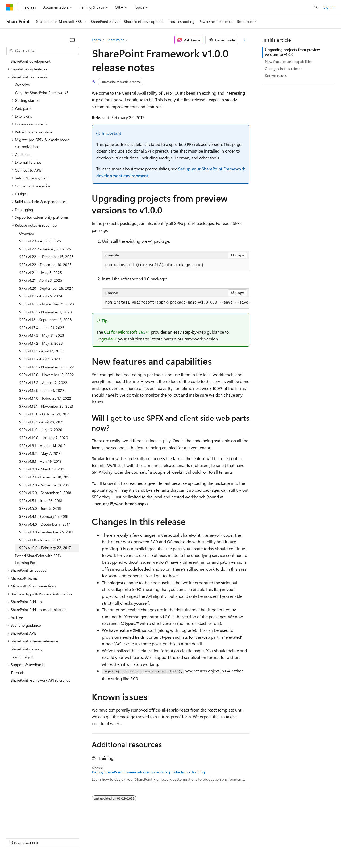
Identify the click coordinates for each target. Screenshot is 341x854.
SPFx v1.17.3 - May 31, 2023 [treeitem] (41, 335)
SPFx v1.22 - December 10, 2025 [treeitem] (45, 264)
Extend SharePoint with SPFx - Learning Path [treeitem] (39, 559)
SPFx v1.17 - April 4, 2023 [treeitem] (39, 358)
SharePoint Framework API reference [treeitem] (40, 680)
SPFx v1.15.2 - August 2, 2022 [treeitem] (43, 382)
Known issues (276, 75)
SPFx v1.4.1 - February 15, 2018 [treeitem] (43, 516)
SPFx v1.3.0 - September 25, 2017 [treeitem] (46, 532)
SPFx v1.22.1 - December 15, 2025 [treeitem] (46, 256)
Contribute (95, 837)
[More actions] (244, 40)
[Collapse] (72, 40)
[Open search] (316, 7)
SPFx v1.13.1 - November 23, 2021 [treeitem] (46, 406)
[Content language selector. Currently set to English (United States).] (30, 825)
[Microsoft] (9, 7)
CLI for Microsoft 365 (124, 332)
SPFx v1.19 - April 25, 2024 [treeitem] (40, 295)
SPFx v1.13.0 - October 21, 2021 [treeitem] (44, 414)
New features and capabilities (288, 61)
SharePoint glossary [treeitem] (27, 648)
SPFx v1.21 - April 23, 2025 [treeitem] (40, 280)
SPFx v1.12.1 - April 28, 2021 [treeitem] (41, 421)
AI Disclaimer (17, 837)
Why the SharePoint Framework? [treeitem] (41, 92)
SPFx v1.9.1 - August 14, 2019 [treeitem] (42, 445)
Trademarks (220, 837)
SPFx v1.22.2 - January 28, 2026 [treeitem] (45, 248)
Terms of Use (194, 837)
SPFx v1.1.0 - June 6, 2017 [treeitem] (39, 539)
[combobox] (42, 51)
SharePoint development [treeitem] (31, 61)
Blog (72, 837)
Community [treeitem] (20, 656)
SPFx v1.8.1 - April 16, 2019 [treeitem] (40, 461)
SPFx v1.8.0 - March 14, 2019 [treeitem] (42, 469)
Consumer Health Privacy (152, 837)
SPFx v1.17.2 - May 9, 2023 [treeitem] (41, 343)
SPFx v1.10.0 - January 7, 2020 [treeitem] (43, 437)
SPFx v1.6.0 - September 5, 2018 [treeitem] (45, 492)
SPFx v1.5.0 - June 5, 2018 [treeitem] (40, 508)
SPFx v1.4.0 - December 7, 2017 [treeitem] (44, 524)
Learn (96, 39)
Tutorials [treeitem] (17, 672)
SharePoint (115, 39)
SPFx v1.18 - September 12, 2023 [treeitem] (45, 319)
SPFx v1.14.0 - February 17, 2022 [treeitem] (45, 398)
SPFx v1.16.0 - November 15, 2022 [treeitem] (46, 374)
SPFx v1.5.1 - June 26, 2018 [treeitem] (40, 500)
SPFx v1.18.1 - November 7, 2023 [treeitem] (45, 311)
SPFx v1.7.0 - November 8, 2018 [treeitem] (44, 484)
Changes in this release (283, 68)
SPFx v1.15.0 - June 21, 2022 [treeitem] (41, 390)
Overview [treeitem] (22, 84)
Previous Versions (48, 837)
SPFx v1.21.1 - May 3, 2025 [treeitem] (40, 272)
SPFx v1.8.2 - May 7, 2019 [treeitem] (40, 453)
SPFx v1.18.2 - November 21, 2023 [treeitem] (46, 303)
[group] (175, 303)
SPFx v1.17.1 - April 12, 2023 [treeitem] (41, 351)
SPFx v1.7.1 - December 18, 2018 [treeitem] (45, 476)
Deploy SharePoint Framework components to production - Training (148, 772)
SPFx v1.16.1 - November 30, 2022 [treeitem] (46, 366)
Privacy (116, 837)
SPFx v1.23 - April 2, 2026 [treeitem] (40, 240)
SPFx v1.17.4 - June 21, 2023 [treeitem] (41, 327)
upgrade (104, 339)
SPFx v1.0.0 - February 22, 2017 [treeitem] (45, 547)
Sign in (329, 7)
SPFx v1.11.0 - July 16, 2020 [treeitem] (40, 429)
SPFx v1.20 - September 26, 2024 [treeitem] (46, 288)
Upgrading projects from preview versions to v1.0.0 (292, 52)
